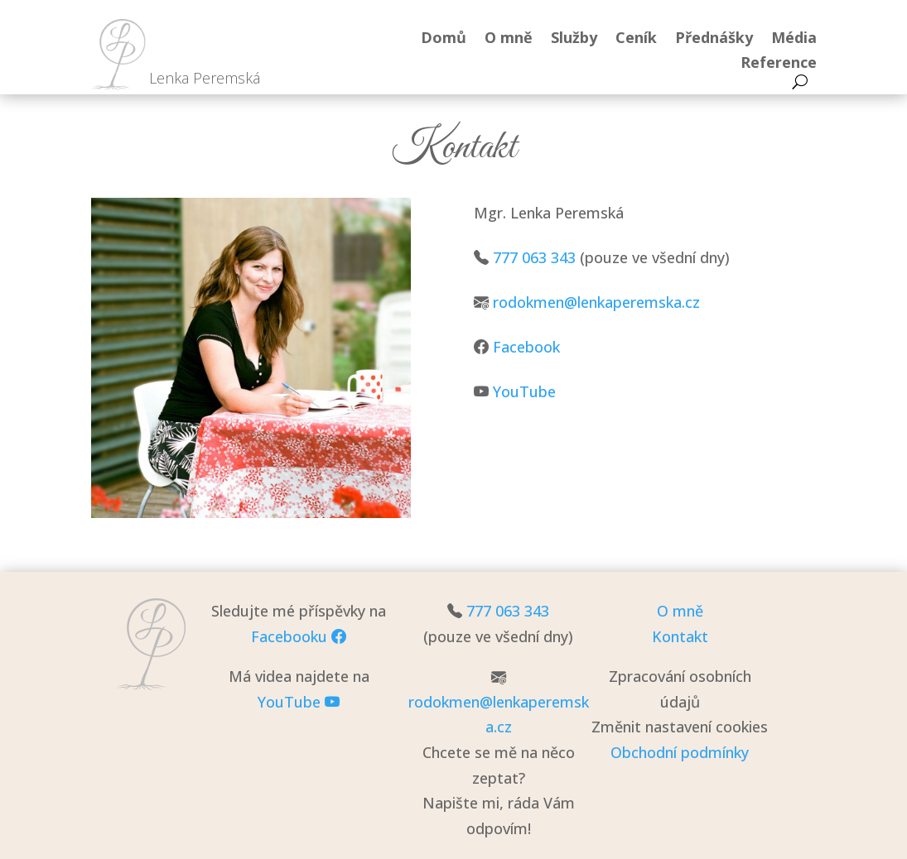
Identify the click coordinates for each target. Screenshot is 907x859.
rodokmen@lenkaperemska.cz (596, 302)
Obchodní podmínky (679, 752)
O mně (509, 39)
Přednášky (714, 39)
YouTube (524, 391)
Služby (574, 39)
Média (794, 39)
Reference (779, 64)
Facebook (526, 347)
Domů (443, 39)
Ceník (636, 39)
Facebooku (298, 636)
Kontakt (680, 636)
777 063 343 (534, 257)
